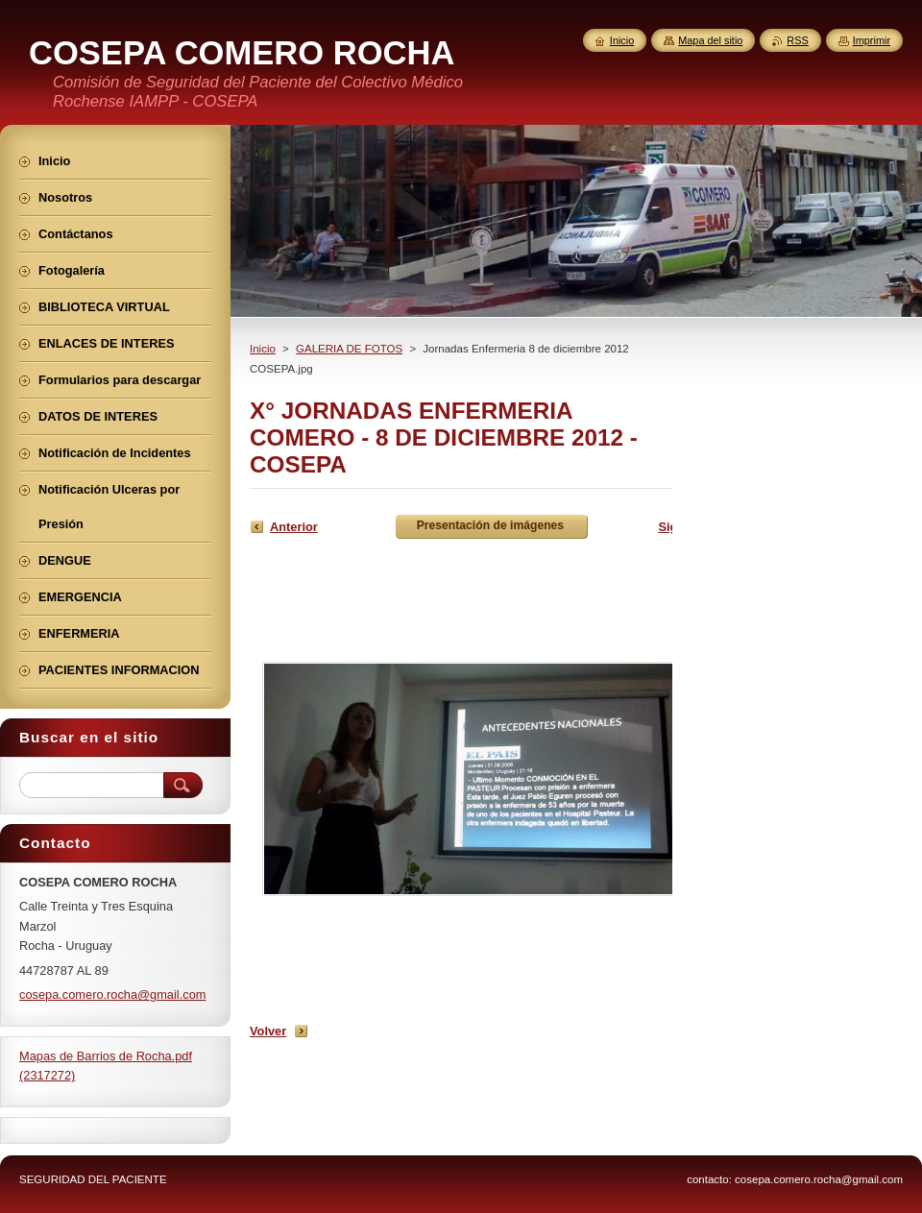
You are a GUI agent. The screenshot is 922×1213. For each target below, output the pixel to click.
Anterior (294, 527)
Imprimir (871, 40)
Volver (268, 1031)
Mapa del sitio (710, 40)
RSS (797, 40)
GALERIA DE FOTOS (349, 348)
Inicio (263, 348)
